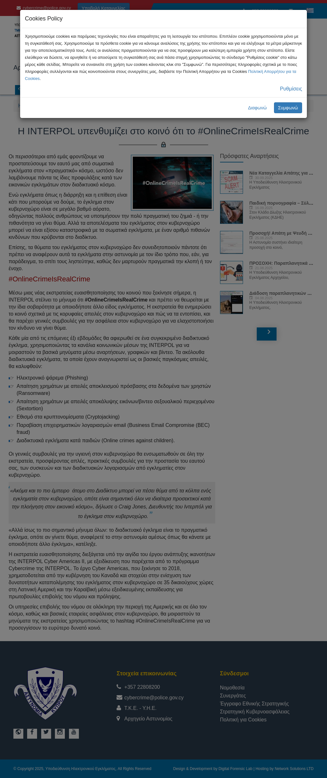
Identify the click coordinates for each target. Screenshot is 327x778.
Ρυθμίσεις (291, 88)
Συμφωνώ (288, 107)
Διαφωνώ (257, 107)
